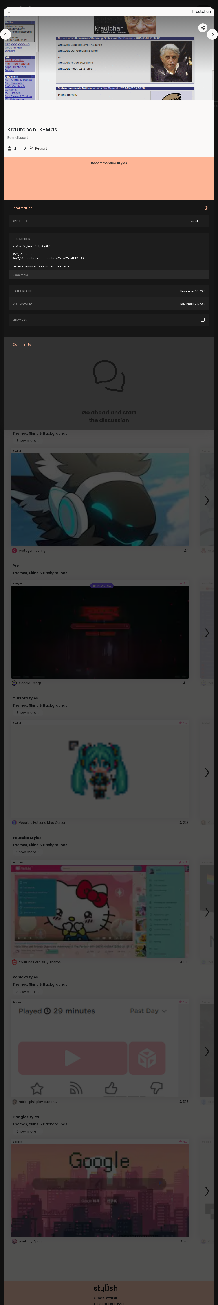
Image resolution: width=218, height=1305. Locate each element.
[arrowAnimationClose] (5, 34)
